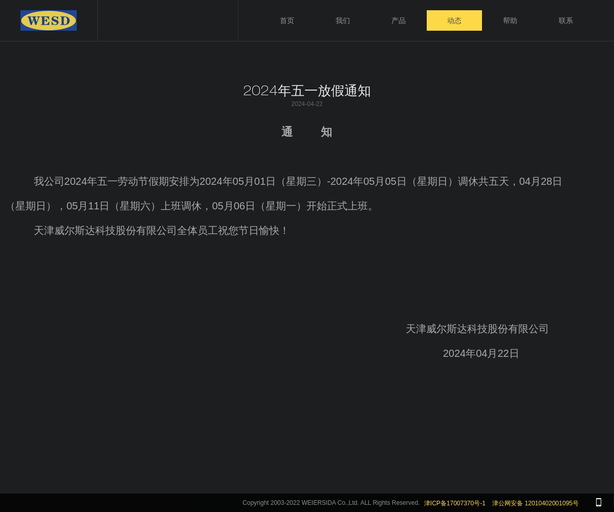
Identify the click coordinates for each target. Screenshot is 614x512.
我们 (343, 20)
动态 (454, 20)
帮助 (510, 20)
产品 (398, 20)
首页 (287, 20)
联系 (566, 20)
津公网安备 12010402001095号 (535, 503)
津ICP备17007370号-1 (455, 503)
